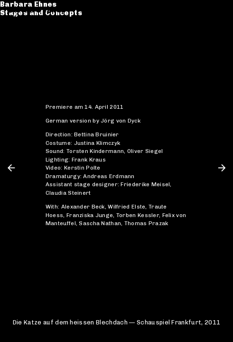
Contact (24, 50)
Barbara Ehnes (37, 10)
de (206, 10)
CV (14, 41)
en (220, 10)
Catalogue (29, 32)
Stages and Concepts (50, 18)
